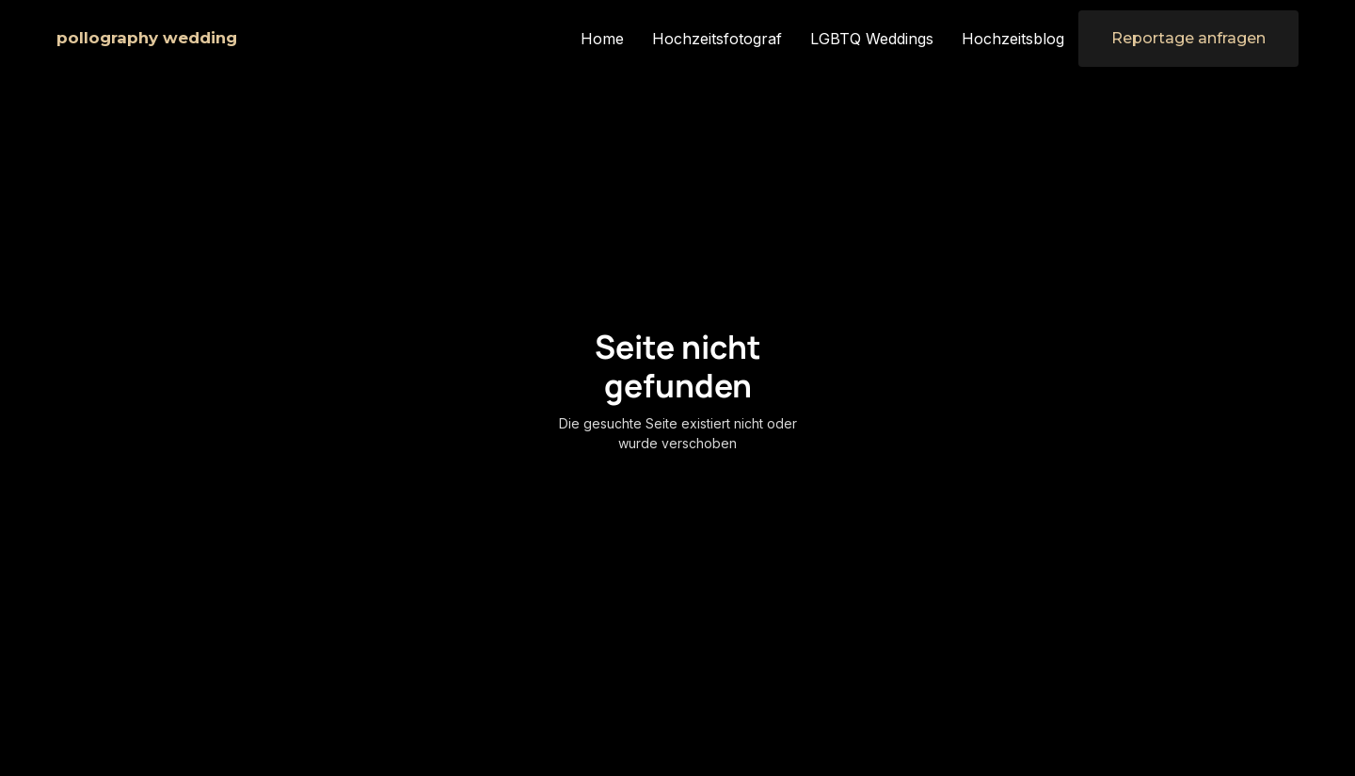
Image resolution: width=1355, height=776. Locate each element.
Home (602, 38)
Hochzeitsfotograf (717, 38)
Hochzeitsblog (1013, 38)
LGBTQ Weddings (871, 38)
